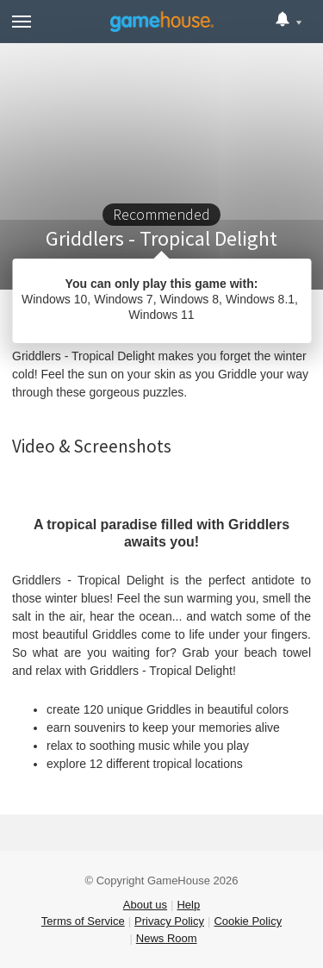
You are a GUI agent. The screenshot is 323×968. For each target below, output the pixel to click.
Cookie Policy (248, 921)
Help (188, 904)
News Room (166, 938)
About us (145, 904)
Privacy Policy (169, 921)
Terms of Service (83, 921)
